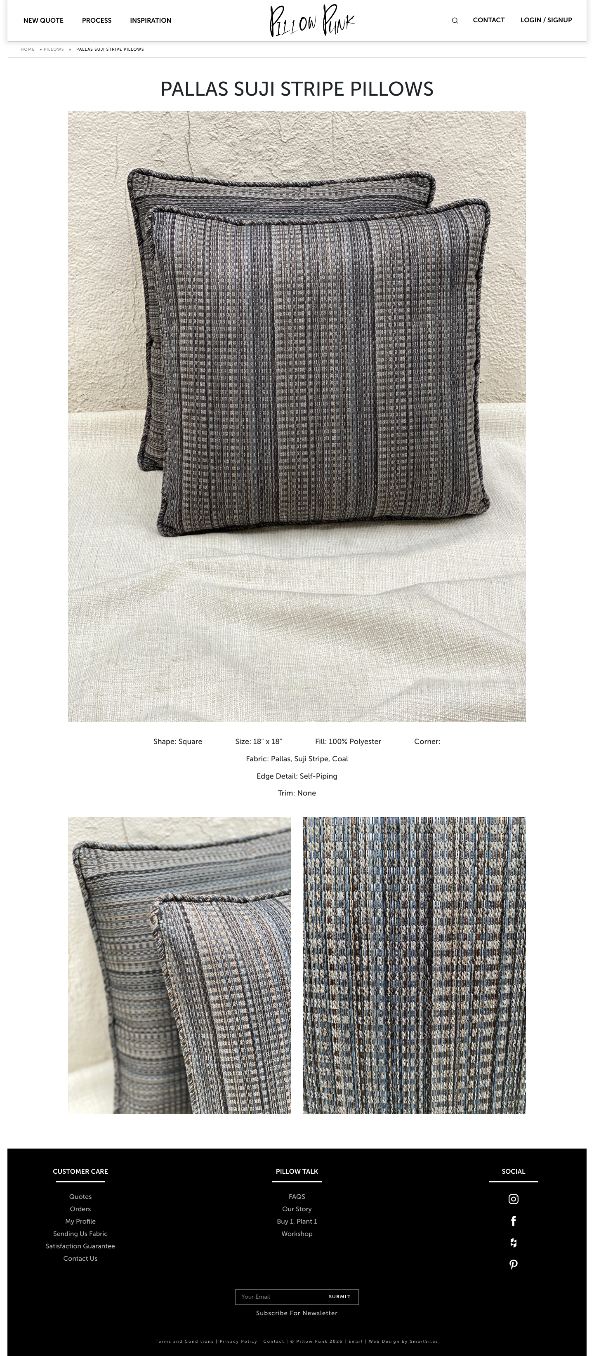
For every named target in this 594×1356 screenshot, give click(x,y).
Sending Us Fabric (80, 1234)
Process (97, 21)
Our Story (297, 1209)
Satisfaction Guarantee (80, 1246)
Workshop (297, 1234)
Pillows (54, 49)
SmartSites (424, 1341)
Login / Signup (546, 20)
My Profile (80, 1222)
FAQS (297, 1197)
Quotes (80, 1197)
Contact (489, 20)
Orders (80, 1209)
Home (28, 49)
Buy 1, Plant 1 (297, 1222)
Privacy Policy (239, 1341)
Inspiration (151, 21)
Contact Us (81, 1259)
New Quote (43, 21)
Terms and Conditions (185, 1341)
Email (356, 1341)
